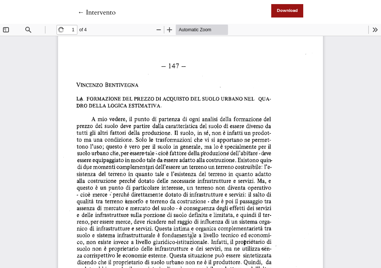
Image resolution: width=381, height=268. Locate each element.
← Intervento (96, 12)
